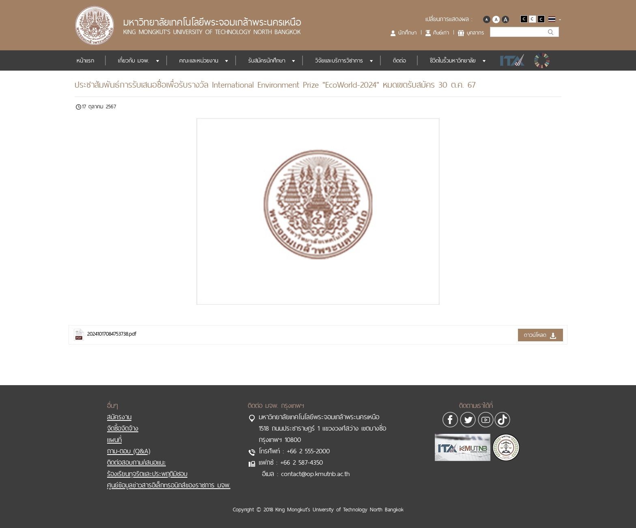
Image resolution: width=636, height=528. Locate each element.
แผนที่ (114, 439)
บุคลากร (475, 32)
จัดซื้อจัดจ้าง (122, 428)
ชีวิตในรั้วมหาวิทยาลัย (453, 60)
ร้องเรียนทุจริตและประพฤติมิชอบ (147, 473)
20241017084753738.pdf (111, 333)
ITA (510, 60)
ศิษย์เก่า (441, 32)
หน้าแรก (85, 60)
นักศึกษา (407, 32)
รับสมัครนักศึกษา (266, 60)
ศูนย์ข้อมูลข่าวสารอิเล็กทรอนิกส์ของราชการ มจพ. (168, 485)
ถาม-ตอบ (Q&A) (128, 451)
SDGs (542, 60)
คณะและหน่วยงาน (198, 60)
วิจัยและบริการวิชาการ (339, 60)
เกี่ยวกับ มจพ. (133, 60)
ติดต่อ (399, 60)
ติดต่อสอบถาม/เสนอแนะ (136, 462)
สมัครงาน (119, 416)
